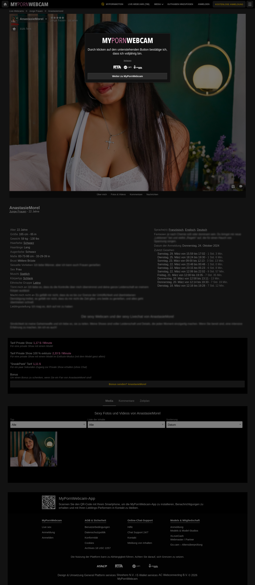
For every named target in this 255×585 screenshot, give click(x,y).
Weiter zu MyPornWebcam (127, 76)
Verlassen (128, 61)
